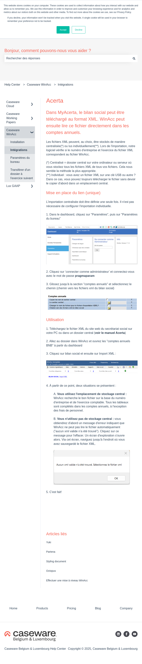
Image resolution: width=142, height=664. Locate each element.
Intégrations (65, 84)
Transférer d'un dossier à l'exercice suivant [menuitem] (21, 174)
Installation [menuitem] (17, 142)
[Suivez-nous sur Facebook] (126, 634)
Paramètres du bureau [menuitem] (20, 159)
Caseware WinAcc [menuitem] (13, 132)
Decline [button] (78, 30)
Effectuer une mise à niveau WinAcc (67, 580)
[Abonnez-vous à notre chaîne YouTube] (135, 634)
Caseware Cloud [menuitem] (13, 104)
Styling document (56, 561)
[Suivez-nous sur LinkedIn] (118, 634)
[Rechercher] (134, 58)
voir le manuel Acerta (110, 332)
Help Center (12, 84)
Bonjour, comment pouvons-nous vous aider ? (47, 50)
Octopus (51, 570)
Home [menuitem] (13, 608)
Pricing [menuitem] (71, 608)
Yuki (48, 542)
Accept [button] (63, 30)
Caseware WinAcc (39, 84)
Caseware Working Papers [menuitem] (13, 118)
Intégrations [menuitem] (18, 150)
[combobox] (67, 58)
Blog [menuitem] (98, 608)
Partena (50, 551)
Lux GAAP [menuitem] (13, 185)
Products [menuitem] (42, 608)
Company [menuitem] (126, 608)
